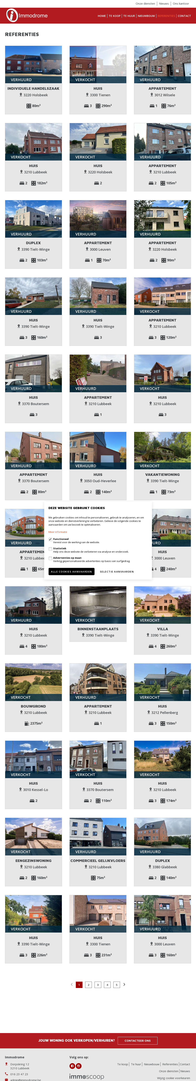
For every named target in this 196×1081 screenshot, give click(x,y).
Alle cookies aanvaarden (71, 571)
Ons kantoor (181, 3)
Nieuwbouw (146, 16)
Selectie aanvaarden (117, 571)
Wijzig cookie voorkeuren (173, 1078)
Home (102, 16)
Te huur (129, 16)
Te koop (114, 16)
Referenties (166, 16)
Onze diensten (145, 3)
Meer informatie (57, 532)
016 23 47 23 (19, 1074)
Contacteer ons (138, 1040)
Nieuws (164, 3)
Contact (184, 16)
